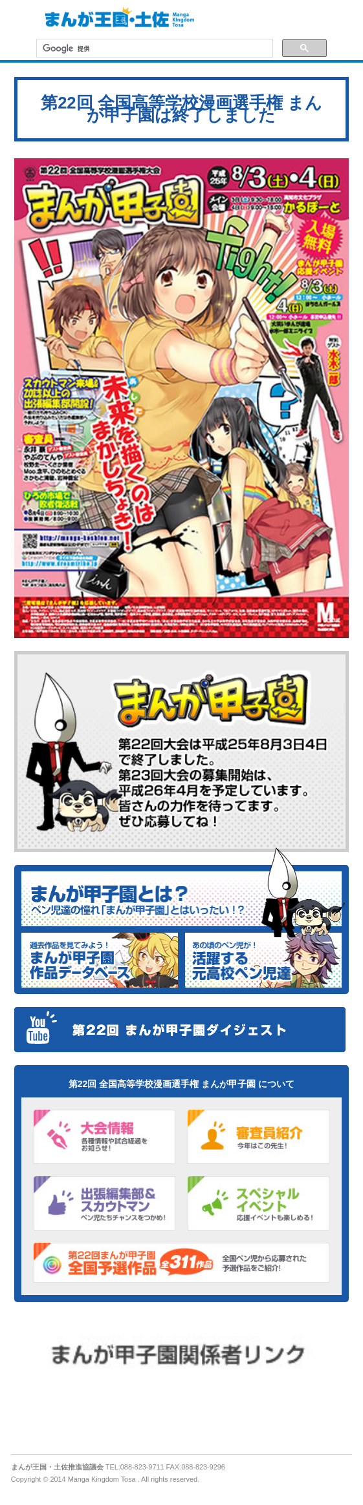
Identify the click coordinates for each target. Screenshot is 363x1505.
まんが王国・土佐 (116, 19)
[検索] (153, 48)
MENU (19, 19)
